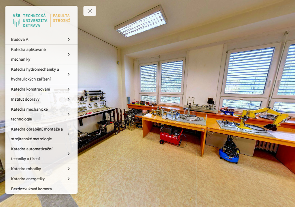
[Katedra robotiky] (42, 169)
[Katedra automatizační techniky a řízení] (42, 154)
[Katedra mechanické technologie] (42, 114)
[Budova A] (42, 39)
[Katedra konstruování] (42, 89)
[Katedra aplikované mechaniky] (42, 54)
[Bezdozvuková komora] (42, 189)
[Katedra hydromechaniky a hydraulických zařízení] (42, 74)
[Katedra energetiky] (42, 179)
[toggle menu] (90, 11)
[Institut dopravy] (42, 99)
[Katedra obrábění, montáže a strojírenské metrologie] (42, 134)
